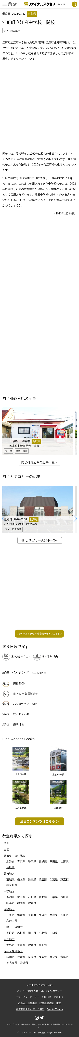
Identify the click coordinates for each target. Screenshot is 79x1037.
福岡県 (10, 957)
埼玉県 (43, 879)
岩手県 (32, 861)
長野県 (64, 897)
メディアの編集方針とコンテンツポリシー (39, 990)
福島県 (10, 867)
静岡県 (21, 902)
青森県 (21, 861)
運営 (58, 1003)
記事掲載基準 (47, 1003)
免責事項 (58, 997)
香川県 (21, 944)
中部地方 (9, 891)
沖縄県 (24, 962)
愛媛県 (32, 944)
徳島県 (10, 944)
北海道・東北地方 (14, 855)
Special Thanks (55, 1009)
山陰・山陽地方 (13, 927)
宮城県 (43, 861)
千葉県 (54, 879)
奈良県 (64, 915)
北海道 (10, 861)
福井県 (43, 897)
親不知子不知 (21, 714)
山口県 (54, 932)
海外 (6, 843)
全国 (6, 849)
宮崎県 (64, 957)
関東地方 (9, 873)
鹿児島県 (11, 962)
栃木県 (21, 879)
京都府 (32, 915)
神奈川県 (11, 885)
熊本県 (43, 957)
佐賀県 (21, 957)
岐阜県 (10, 902)
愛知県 (32, 902)
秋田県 (54, 861)
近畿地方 (9, 909)
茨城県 (10, 879)
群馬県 (32, 879)
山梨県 (54, 897)
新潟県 (10, 897)
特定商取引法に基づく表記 (30, 1009)
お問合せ (46, 997)
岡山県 (32, 932)
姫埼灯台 (18, 724)
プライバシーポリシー (28, 997)
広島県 (43, 932)
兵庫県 (54, 915)
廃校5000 (19, 683)
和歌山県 (11, 920)
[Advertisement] (39, 105)
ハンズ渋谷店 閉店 (26, 704)
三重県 (10, 915)
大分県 (54, 957)
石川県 (32, 897)
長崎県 (32, 957)
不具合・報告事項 (27, 1003)
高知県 (43, 944)
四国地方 (9, 939)
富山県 (21, 897)
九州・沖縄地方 (13, 951)
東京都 (64, 879)
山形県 (64, 861)
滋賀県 (21, 915)
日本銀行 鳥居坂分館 (25, 693)
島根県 (21, 932)
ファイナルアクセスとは (39, 984)
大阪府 (43, 915)
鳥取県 (10, 932)
